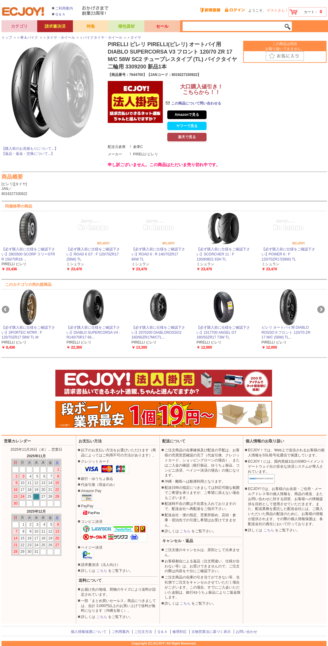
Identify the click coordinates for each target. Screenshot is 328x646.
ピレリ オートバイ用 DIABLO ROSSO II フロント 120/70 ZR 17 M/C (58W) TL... (286, 332)
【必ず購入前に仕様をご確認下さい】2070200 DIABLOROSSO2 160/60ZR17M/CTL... (158, 332)
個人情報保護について (89, 632)
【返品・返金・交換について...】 (27, 154)
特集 (91, 26)
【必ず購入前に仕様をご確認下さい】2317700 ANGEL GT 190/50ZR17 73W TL (223, 332)
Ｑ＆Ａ (60, 14)
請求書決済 (55, 26)
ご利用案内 (64, 8)
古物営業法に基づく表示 (211, 632)
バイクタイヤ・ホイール (102, 37)
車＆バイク (29, 37)
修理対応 (179, 632)
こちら (101, 571)
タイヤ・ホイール (60, 37)
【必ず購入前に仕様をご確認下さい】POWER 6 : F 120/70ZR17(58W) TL (288, 254)
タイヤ (135, 37)
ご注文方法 (143, 632)
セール (162, 26)
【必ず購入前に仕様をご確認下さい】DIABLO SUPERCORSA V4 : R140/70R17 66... (93, 332)
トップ (6, 37)
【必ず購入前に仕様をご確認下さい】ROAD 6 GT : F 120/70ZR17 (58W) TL (93, 254)
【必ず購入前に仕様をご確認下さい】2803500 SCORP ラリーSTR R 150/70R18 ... (28, 254)
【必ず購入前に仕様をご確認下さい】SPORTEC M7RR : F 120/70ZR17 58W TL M (28, 332)
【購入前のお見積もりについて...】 (29, 148)
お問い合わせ (246, 632)
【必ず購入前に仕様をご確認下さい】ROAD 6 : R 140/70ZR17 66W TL (158, 254)
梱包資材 (126, 26)
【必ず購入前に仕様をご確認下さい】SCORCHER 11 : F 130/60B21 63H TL (223, 254)
